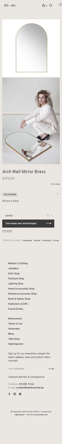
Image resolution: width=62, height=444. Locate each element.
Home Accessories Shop (21, 288)
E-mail (56, 240)
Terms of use (15, 323)
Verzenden (14, 328)
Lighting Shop (15, 283)
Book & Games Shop (19, 299)
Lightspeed (19, 415)
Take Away (14, 339)
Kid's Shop (14, 273)
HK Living (55, 184)
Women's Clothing (18, 263)
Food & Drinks (15, 309)
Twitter (37, 240)
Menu (11, 334)
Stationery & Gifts (18, 304)
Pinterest (46, 240)
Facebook (27, 240)
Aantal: (9, 215)
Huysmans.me (41, 415)
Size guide (7, 231)
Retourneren (15, 318)
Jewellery (13, 268)
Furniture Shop (16, 278)
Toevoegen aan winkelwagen (21, 223)
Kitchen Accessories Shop (22, 293)
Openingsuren (15, 344)
